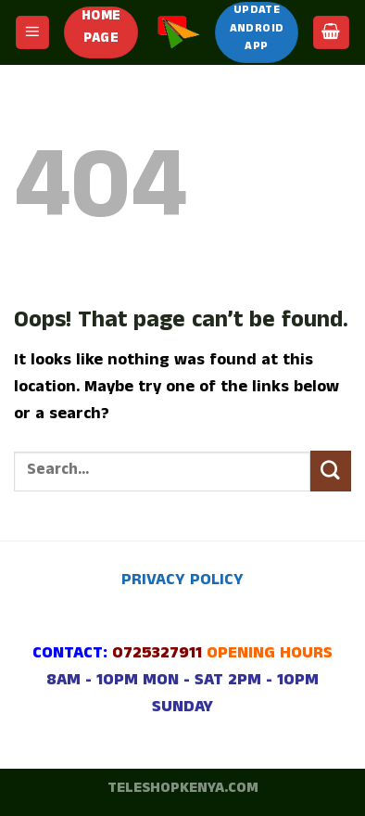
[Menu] (33, 32)
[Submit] (330, 471)
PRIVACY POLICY (182, 582)
